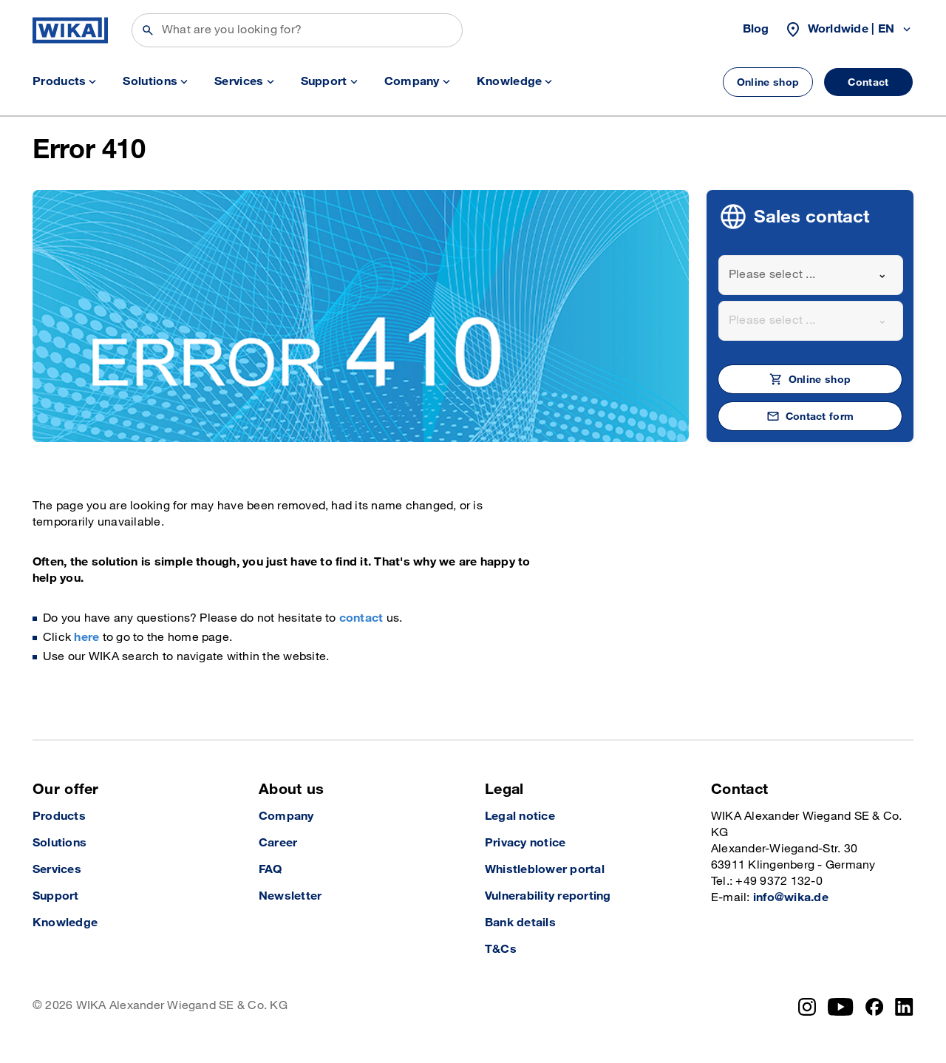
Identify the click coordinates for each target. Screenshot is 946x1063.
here (86, 638)
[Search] (297, 30)
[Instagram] (807, 1007)
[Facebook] (874, 1007)
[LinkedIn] (904, 1007)
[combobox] (810, 275)
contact (361, 618)
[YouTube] (841, 1007)
